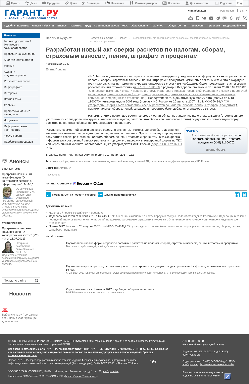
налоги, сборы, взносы (64, 161)
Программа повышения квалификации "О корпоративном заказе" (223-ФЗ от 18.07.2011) (20, 233)
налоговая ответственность (94, 161)
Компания (114, 3)
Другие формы (216, 149)
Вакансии (171, 3)
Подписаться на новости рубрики (71, 194)
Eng (239, 3)
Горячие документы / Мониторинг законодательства (17, 45)
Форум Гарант (13, 135)
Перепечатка (53, 174)
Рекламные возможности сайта (217, 364)
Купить (13, 3)
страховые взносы (161, 161)
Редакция (223, 3)
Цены (71, 3)
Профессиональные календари (17, 112)
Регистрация (227, 10)
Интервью (10, 93)
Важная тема (12, 99)
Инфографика (13, 87)
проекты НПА (141, 161)
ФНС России (202, 161)
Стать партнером (143, 3)
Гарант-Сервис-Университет (80, 376)
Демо (31, 3)
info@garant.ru (111, 371)
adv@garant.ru (190, 364)
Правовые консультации (19, 54)
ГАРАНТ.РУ (64, 168)
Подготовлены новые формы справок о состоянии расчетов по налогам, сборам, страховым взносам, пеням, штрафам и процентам (152, 243)
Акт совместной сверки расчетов (214, 135)
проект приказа (134, 76)
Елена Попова (56, 69)
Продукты (51, 3)
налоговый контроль (122, 161)
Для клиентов (196, 3)
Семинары (91, 3)
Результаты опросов (17, 81)
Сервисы (10, 105)
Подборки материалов (18, 141)
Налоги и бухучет (59, 38)
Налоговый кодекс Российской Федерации (76, 212)
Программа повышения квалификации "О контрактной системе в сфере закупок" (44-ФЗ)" (17, 179)
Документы (11, 120)
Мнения (9, 65)
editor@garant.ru (191, 354)
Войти (243, 10)
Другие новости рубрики (117, 194)
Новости (10, 35)
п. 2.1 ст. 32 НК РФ (147, 87)
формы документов (183, 161)
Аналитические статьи (18, 59)
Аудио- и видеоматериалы (15, 73)
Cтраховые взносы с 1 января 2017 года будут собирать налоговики (110, 289)
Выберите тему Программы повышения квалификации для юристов (20, 315)
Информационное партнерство (15, 128)
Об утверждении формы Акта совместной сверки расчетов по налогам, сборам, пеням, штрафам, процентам (161, 103)
